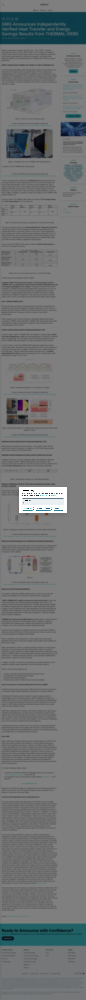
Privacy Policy (43, 496)
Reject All (58, 508)
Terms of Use (54, 496)
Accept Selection (43, 508)
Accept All (28, 508)
